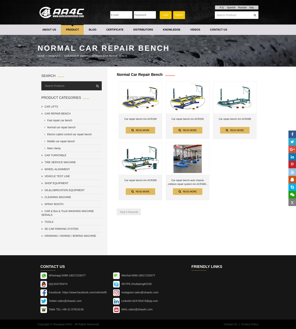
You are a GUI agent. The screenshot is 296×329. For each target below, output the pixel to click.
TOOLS (47, 221)
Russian (242, 7)
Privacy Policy (249, 324)
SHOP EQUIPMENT (55, 183)
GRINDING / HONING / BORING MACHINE (68, 235)
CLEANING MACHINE (56, 197)
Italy (251, 7)
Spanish (231, 7)
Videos (195, 29)
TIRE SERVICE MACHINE (58, 162)
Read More (140, 130)
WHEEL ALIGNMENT (55, 169)
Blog (92, 29)
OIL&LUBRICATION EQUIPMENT (63, 190)
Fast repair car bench (57, 120)
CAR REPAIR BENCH (76, 56)
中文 (222, 7)
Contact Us (218, 29)
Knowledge (171, 29)
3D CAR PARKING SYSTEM (59, 228)
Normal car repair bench (109, 56)
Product (72, 29)
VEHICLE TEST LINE (55, 176)
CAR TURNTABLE (53, 155)
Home (41, 56)
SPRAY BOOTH (52, 204)
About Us (49, 29)
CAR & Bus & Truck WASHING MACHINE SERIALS (67, 213)
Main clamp (52, 148)
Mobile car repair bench (59, 141)
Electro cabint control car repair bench (67, 134)
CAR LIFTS (49, 106)
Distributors (143, 29)
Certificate (115, 29)
